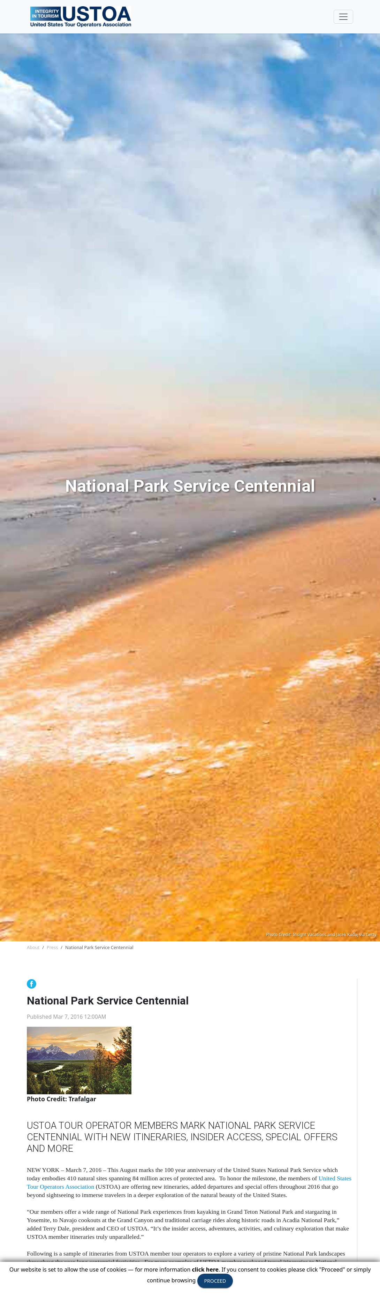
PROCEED (215, 1280)
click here (205, 1269)
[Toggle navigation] (343, 17)
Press (52, 947)
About (33, 947)
